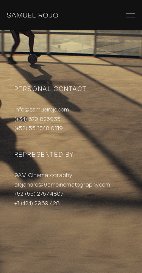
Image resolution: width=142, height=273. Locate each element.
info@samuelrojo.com (41, 110)
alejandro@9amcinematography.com (62, 185)
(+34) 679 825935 (37, 119)
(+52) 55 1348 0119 (38, 128)
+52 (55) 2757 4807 (38, 194)
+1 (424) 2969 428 (37, 203)
